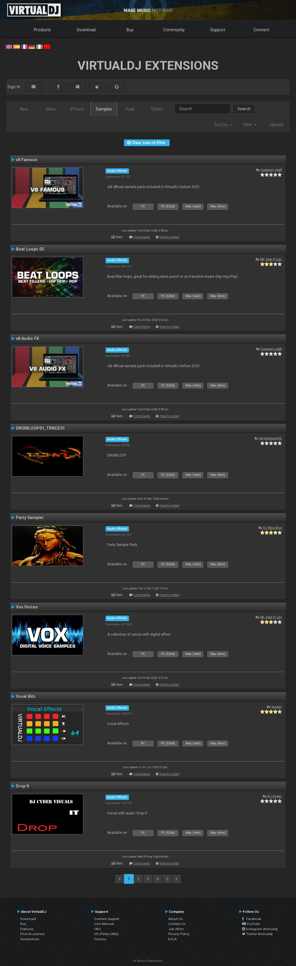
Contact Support (106, 919)
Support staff (271, 170)
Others (157, 109)
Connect (261, 29)
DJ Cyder (274, 796)
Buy (130, 29)
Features (27, 929)
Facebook (251, 919)
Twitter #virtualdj (257, 934)
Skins (51, 109)
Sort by (223, 124)
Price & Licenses (32, 934)
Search (244, 108)
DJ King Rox (272, 528)
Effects (77, 109)
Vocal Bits (26, 696)
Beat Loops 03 (30, 249)
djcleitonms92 (270, 438)
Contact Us (177, 924)
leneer (276, 707)
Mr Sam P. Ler (271, 259)
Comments (141, 237)
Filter (249, 124)
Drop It (22, 786)
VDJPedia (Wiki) (106, 934)
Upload (276, 124)
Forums (100, 939)
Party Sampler (30, 517)
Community (174, 29)
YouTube (251, 924)
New (24, 109)
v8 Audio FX (27, 338)
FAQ (97, 929)
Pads (130, 109)
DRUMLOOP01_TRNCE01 (40, 428)
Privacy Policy (179, 934)
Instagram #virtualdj (260, 929)
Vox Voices (27, 607)
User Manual (104, 924)
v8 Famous (26, 159)
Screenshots (29, 939)
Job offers (176, 929)
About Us (175, 919)
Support (217, 29)
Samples (104, 109)
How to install (169, 237)
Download (86, 29)
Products (42, 29)
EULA (172, 939)
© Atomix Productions (148, 961)
